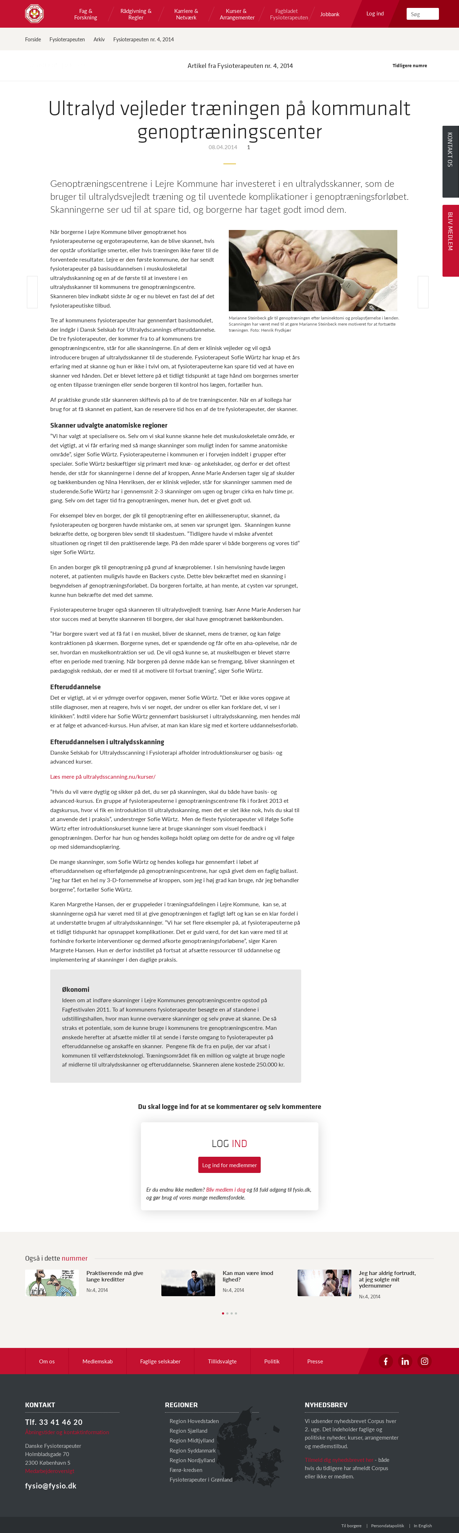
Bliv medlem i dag (225, 1189)
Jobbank (330, 14)
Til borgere (351, 1526)
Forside (33, 39)
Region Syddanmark (190, 1450)
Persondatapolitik (387, 1526)
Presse (315, 1361)
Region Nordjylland (190, 1460)
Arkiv (99, 39)
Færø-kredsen (183, 1469)
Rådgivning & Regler (136, 14)
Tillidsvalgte (222, 1361)
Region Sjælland (186, 1430)
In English (423, 1526)
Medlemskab (97, 1361)
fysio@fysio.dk (51, 1486)
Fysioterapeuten (67, 39)
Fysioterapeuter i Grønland (198, 1479)
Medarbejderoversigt (49, 1470)
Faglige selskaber (160, 1361)
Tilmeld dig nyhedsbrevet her (339, 1459)
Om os (47, 1361)
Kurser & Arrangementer (236, 14)
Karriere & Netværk (186, 14)
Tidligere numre (413, 65)
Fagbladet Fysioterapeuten (286, 14)
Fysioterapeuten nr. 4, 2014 (143, 39)
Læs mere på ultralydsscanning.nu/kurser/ (103, 776)
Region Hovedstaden (192, 1420)
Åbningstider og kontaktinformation (67, 1432)
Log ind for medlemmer (229, 1165)
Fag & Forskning (85, 14)
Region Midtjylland (189, 1440)
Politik (272, 1361)
